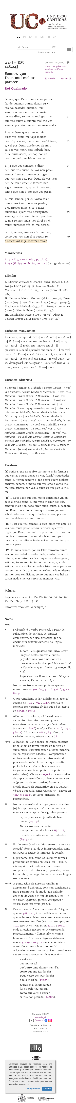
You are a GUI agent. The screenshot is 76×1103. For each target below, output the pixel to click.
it (36, 36)
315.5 (16, 925)
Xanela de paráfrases (54, 69)
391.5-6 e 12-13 (22, 794)
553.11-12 (58, 830)
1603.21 (37, 942)
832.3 (24, 839)
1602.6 (31, 728)
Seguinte (66, 78)
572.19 (26, 942)
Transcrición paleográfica (55, 66)
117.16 (58, 728)
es (42, 36)
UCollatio (49, 72)
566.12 (17, 732)
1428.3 (50, 997)
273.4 (67, 728)
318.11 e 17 (29, 913)
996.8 (46, 774)
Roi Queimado (16, 88)
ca (54, 36)
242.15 (34, 821)
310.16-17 (38, 689)
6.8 (41, 732)
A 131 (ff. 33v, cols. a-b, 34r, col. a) (26, 259)
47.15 (30, 702)
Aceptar (47, 1089)
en (30, 36)
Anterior (50, 78)
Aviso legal (40, 1017)
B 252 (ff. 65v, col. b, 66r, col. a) (25, 263)
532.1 (66, 689)
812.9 (16, 693)
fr (48, 36)
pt (24, 36)
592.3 (38, 702)
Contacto (39, 1020)
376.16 (57, 689)
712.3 (46, 702)
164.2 (61, 925)
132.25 (43, 979)
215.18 (21, 710)
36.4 (48, 732)
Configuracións (33, 1089)
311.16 (48, 689)
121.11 (51, 925)
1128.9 (31, 710)
